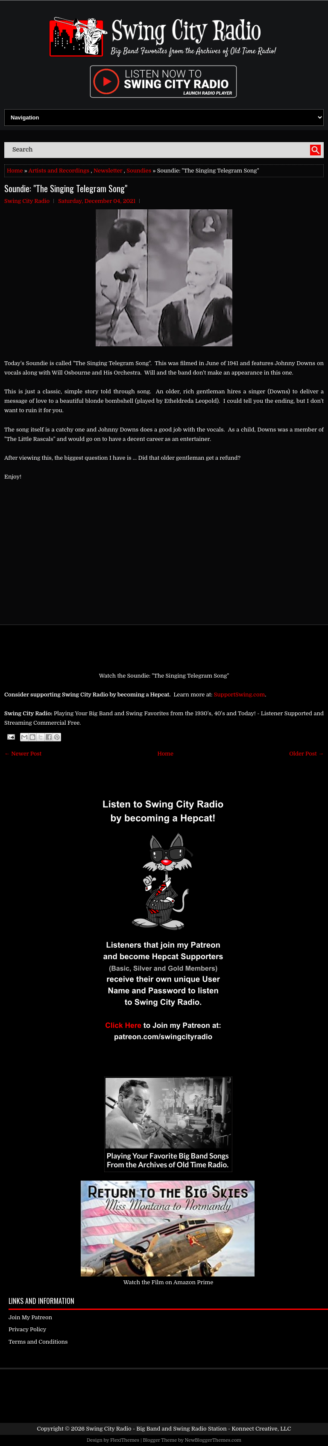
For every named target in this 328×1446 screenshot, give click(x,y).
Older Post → (306, 753)
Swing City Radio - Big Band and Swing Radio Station (156, 1428)
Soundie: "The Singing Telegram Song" (65, 188)
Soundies (138, 170)
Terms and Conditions (38, 1342)
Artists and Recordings (59, 170)
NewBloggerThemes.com (212, 1440)
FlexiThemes (124, 1440)
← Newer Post (22, 753)
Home (15, 170)
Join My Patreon (30, 1317)
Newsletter (108, 170)
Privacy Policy (27, 1329)
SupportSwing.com (239, 694)
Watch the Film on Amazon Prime (168, 1282)
